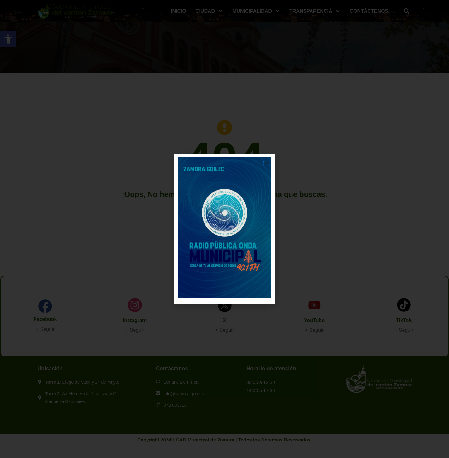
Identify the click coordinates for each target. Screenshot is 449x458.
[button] (266, 163)
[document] (224, 229)
